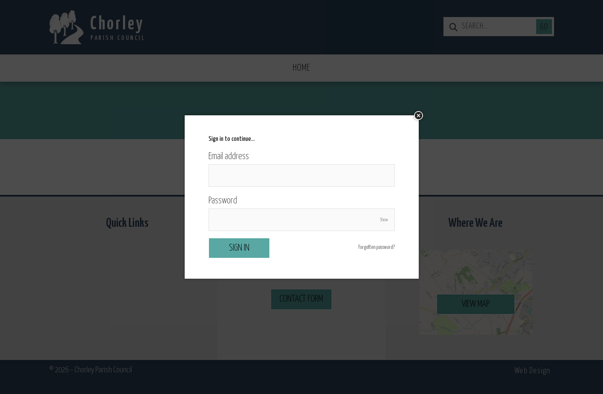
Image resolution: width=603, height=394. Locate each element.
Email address (229, 156)
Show (384, 219)
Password (223, 201)
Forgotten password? (376, 247)
